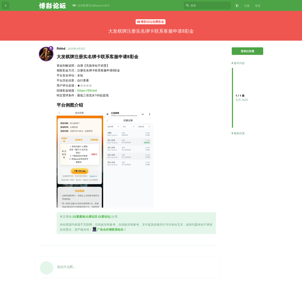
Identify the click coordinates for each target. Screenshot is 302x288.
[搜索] (207, 5)
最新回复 (238, 133)
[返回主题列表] (5, 5)
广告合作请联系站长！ (109, 229)
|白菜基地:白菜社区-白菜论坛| (92, 216)
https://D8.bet (87, 90)
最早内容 (238, 63)
